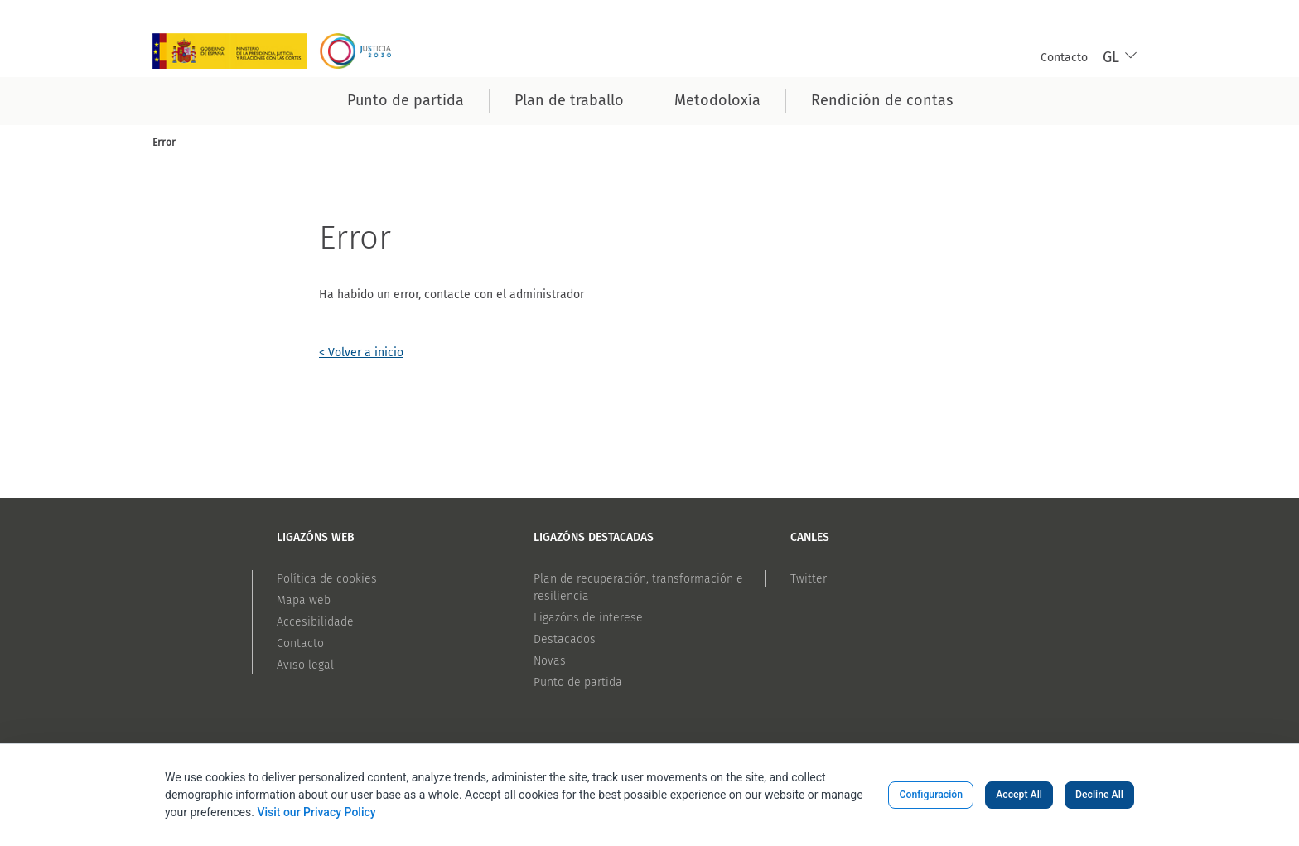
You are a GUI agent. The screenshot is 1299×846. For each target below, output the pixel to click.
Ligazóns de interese (588, 618)
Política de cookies (327, 579)
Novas (550, 661)
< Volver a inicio (361, 353)
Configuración (931, 794)
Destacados (565, 639)
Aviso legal (305, 665)
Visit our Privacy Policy (316, 812)
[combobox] (1120, 57)
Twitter (808, 579)
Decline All (1099, 794)
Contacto (300, 643)
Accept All (1019, 794)
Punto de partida (578, 682)
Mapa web (304, 600)
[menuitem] (1064, 57)
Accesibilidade (315, 622)
